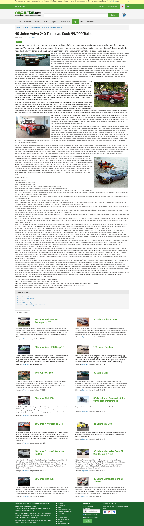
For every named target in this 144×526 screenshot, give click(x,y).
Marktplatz (27, 22)
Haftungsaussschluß (64, 509)
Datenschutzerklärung (27, 522)
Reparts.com (20, 6)
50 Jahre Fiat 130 (44, 398)
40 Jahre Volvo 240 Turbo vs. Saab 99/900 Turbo (46, 27)
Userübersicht (62, 517)
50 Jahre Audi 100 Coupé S (49, 347)
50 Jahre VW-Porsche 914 (49, 423)
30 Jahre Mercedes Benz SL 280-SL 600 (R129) (108, 452)
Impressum (61, 505)
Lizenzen (61, 513)
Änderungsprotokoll (64, 523)
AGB (49, 520)
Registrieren (112, 6)
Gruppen (53, 22)
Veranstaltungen (65, 22)
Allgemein (25, 27)
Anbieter (45, 22)
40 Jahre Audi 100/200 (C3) (25, 299)
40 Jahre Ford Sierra (23, 301)
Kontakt (60, 503)
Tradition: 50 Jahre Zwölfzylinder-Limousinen (31, 305)
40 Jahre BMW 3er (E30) (24, 303)
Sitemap (60, 521)
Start (19, 22)
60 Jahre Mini (100, 372)
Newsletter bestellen (90, 515)
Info (82, 22)
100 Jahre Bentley (103, 347)
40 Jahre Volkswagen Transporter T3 (46, 321)
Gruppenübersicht (63, 519)
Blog (75, 22)
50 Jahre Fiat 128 (44, 479)
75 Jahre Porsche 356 (23, 297)
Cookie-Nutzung (112, 1)
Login (101, 6)
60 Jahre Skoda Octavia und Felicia (50, 452)
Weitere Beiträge (22, 313)
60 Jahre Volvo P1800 (105, 319)
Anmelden (90, 22)
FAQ (59, 515)
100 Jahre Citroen (44, 372)
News (18, 27)
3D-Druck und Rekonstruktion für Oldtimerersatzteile (109, 399)
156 (115, 503)
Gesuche (37, 22)
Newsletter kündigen (90, 517)
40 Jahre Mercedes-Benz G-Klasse (108, 480)
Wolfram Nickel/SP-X (29, 38)
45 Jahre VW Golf (102, 423)
